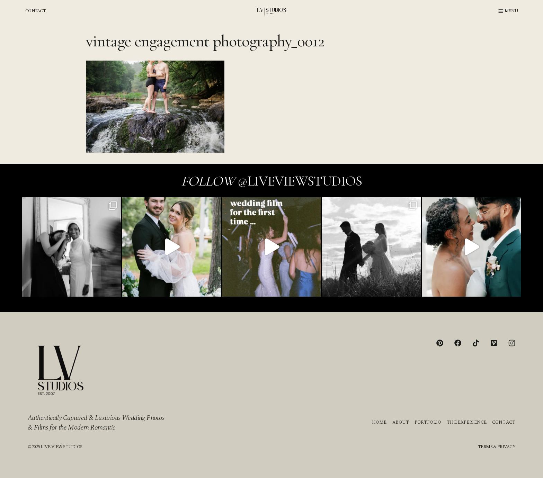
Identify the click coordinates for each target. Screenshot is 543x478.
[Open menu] (508, 11)
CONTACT (35, 10)
